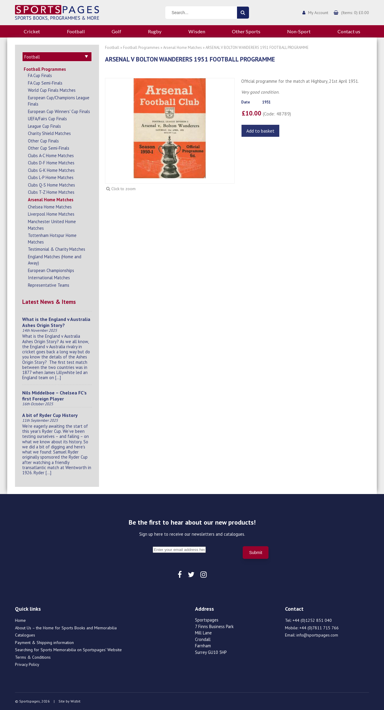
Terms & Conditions (33, 657)
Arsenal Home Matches (51, 199)
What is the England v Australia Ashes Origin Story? (56, 322)
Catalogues (25, 635)
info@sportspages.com (317, 635)
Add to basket (260, 131)
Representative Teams (48, 285)
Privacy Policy (27, 664)
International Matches (49, 277)
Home (20, 620)
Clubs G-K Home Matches (51, 170)
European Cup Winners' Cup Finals (59, 111)
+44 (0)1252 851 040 (312, 620)
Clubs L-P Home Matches (51, 177)
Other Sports (246, 31)
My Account (318, 12)
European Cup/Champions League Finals (58, 101)
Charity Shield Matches (49, 133)
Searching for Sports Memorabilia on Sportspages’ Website (68, 649)
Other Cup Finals (43, 141)
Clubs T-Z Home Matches (51, 192)
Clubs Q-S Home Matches (51, 185)
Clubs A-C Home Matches (51, 155)
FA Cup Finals (40, 75)
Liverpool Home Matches (51, 214)
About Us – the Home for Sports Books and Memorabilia (66, 628)
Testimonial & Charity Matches (56, 249)
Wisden (196, 31)
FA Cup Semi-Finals (45, 83)
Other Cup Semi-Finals (48, 148)
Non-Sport (298, 31)
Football (76, 31)
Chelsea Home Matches (50, 207)
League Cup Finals (44, 126)
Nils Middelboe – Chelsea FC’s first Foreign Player (54, 396)
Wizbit (75, 701)
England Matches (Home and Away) (54, 260)
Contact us (349, 31)
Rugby (154, 31)
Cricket (32, 31)
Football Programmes (45, 69)
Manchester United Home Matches (52, 225)
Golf (116, 31)
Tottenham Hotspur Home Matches (52, 238)
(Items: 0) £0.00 (355, 12)
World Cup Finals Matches (52, 90)
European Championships (51, 270)
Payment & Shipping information (44, 642)
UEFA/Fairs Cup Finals (47, 118)
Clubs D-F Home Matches (51, 163)
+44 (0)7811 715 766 (319, 628)
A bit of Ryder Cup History (50, 415)
